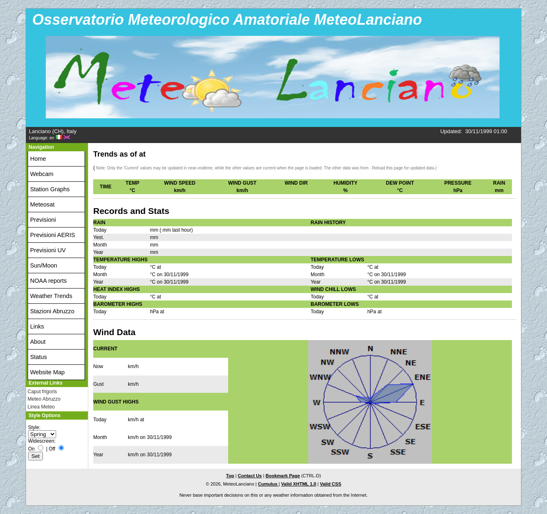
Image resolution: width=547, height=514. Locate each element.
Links (37, 326)
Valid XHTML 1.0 (298, 483)
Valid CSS (331, 483)
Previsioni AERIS (52, 235)
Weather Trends (51, 296)
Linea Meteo (41, 407)
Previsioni (43, 219)
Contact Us (250, 475)
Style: (34, 427)
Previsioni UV (48, 250)
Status (38, 357)
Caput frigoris (42, 391)
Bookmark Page (283, 475)
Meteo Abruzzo (44, 399)
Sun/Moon (43, 265)
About (38, 341)
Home (38, 158)
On (31, 449)
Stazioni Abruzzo (52, 311)
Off (52, 449)
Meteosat (42, 204)
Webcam (42, 174)
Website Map (47, 372)
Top (230, 475)
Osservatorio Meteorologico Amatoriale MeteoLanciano (227, 19)
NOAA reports (48, 280)
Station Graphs (50, 189)
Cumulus (268, 483)
